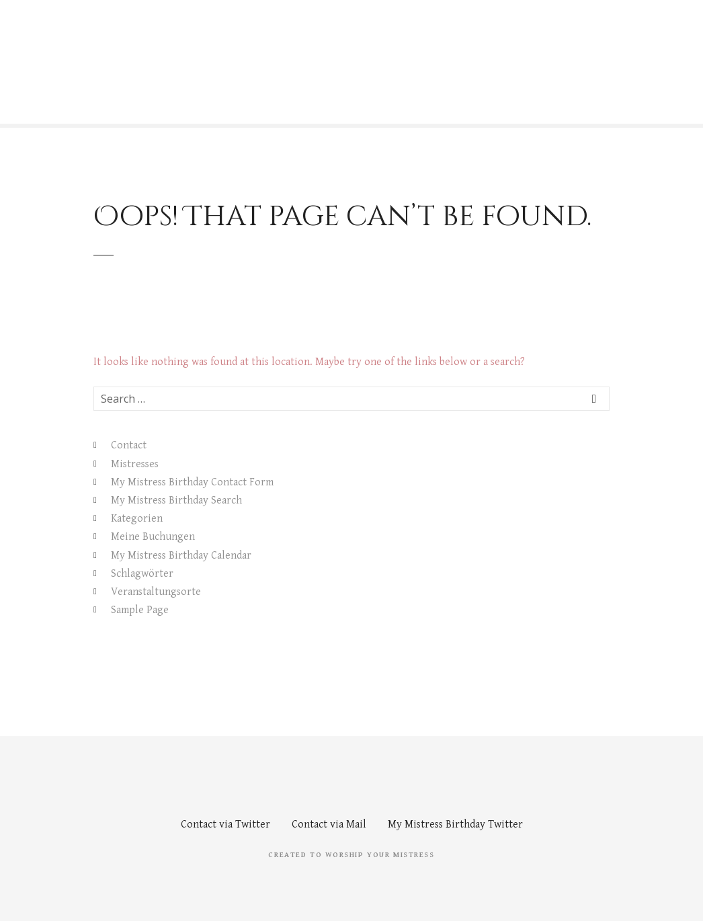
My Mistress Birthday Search (176, 500)
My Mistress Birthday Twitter (455, 824)
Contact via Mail (329, 824)
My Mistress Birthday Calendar (181, 555)
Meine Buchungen (153, 536)
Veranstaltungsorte (156, 592)
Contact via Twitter (225, 824)
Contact (129, 445)
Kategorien (137, 518)
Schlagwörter (142, 573)
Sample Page (140, 610)
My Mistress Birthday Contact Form (192, 482)
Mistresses (135, 464)
